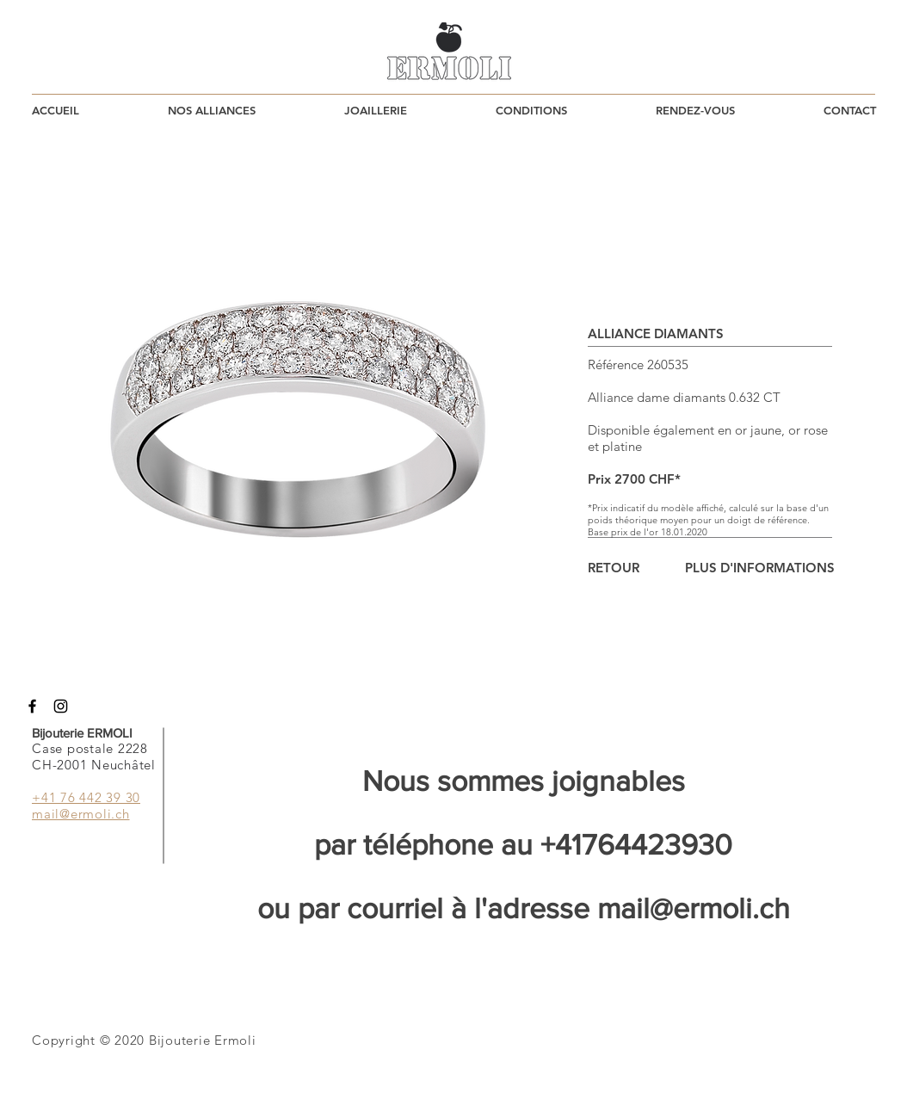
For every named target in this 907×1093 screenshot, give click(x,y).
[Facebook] (32, 706)
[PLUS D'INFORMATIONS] (760, 567)
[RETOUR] (613, 567)
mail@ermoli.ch (693, 908)
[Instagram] (61, 706)
